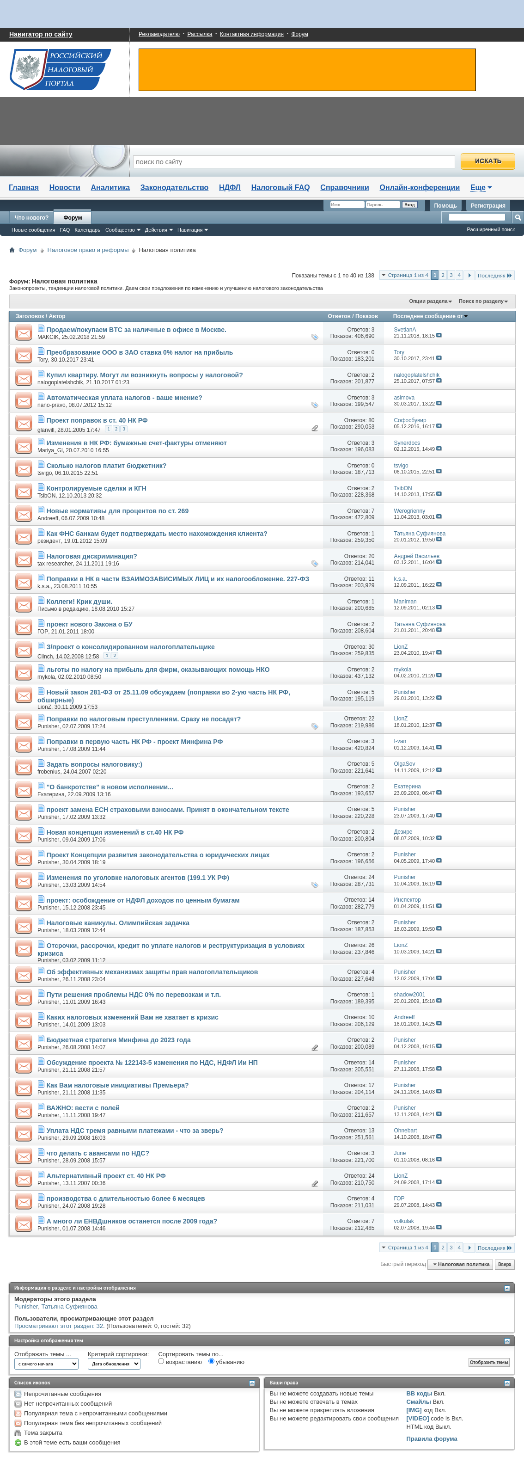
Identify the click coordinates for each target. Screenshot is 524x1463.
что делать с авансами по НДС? (98, 1153)
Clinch (45, 656)
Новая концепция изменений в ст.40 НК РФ (115, 832)
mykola (46, 677)
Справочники (344, 187)
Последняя (495, 275)
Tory (42, 360)
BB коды (419, 1393)
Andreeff (47, 518)
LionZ (44, 707)
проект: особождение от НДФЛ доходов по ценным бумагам (143, 900)
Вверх (504, 1264)
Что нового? (32, 218)
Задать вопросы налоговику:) (94, 764)
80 (371, 420)
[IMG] (413, 1410)
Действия (156, 230)
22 (371, 718)
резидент (49, 541)
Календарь (87, 230)
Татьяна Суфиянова (69, 1306)
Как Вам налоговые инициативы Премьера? (118, 1085)
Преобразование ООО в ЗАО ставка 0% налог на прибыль (140, 352)
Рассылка (199, 34)
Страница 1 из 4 (408, 274)
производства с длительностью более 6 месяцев (126, 1198)
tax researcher (55, 563)
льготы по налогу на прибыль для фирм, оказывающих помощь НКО (158, 669)
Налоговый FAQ (280, 187)
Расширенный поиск (491, 229)
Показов (366, 316)
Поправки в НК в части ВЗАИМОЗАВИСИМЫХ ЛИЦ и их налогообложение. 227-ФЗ (178, 579)
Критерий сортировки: (118, 1354)
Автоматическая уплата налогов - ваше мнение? (124, 397)
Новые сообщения (33, 230)
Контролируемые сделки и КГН (96, 488)
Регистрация (488, 206)
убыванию (226, 1361)
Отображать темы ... (42, 1354)
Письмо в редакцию (62, 609)
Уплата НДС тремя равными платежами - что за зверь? (135, 1130)
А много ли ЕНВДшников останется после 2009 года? (132, 1221)
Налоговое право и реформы (88, 249)
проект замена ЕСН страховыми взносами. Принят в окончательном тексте (168, 809)
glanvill (46, 430)
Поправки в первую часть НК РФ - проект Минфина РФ (135, 741)
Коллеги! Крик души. (80, 601)
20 (371, 556)
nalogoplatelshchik (60, 382)
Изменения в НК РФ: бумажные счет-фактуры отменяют (137, 443)
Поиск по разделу (481, 301)
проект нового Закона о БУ (90, 624)
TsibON (46, 495)
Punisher (48, 726)
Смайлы (418, 1401)
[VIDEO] (417, 1418)
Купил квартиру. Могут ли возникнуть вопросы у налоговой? (145, 375)
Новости (64, 187)
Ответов (339, 316)
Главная (24, 187)
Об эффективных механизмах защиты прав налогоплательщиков (152, 972)
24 (371, 877)
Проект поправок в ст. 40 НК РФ (97, 420)
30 (371, 647)
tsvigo (44, 473)
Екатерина (51, 794)
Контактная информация (252, 34)
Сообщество (120, 230)
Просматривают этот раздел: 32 (58, 1325)
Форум (299, 34)
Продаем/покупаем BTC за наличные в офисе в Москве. (136, 329)
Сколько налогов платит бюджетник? (107, 465)
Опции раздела (428, 301)
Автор (57, 316)
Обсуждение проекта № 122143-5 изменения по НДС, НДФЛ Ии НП (152, 1062)
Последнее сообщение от (431, 316)
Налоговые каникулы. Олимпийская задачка (118, 923)
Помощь (445, 206)
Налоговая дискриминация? (92, 556)
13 (371, 1130)
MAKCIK (48, 337)
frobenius (48, 771)
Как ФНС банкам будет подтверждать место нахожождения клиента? (157, 533)
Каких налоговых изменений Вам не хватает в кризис (133, 1017)
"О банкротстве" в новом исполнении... (110, 787)
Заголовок (30, 316)
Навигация (189, 230)
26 (371, 945)
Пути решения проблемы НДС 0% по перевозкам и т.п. (134, 994)
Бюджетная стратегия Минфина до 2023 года (119, 1040)
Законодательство (174, 187)
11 (371, 579)
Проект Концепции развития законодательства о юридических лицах (158, 855)
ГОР (42, 631)
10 (371, 1017)
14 (371, 900)
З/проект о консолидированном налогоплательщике (131, 647)
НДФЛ (230, 187)
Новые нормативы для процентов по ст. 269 (118, 511)
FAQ (65, 230)
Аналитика (110, 187)
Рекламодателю (159, 34)
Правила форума (431, 1438)
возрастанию (180, 1361)
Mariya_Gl (50, 450)
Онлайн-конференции (420, 187)
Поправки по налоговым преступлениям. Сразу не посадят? (144, 719)
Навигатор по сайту (41, 34)
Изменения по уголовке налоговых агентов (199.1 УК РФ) (138, 877)
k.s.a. (44, 586)
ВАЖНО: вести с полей (83, 1108)
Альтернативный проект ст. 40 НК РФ (106, 1176)
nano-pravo (51, 405)
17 (371, 1085)
